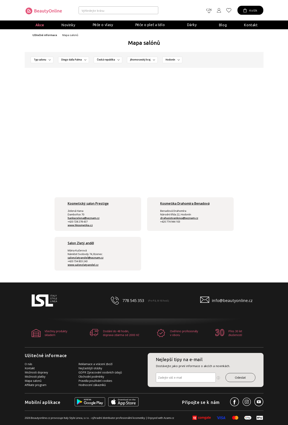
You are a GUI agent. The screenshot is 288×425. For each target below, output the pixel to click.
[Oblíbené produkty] (228, 10)
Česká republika (106, 59)
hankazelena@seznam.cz (84, 218)
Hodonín (170, 59)
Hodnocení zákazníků (92, 385)
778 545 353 (133, 300)
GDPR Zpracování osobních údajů (100, 372)
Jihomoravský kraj (140, 59)
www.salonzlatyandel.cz (83, 265)
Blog (223, 25)
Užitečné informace (44, 35)
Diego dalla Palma (71, 59)
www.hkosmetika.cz (80, 225)
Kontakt (251, 25)
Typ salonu (40, 59)
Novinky (68, 25)
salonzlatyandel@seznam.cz (85, 257)
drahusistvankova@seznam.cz (179, 218)
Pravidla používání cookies (95, 381)
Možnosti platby (35, 376)
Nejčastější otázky (90, 368)
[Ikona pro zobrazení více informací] (218, 377)
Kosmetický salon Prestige (88, 203)
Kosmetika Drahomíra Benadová (185, 203)
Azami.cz (169, 418)
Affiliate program (35, 385)
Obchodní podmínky (91, 376)
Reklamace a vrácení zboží (95, 364)
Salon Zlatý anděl (81, 243)
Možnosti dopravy (36, 372)
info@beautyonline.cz (232, 300)
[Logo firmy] (44, 11)
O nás (28, 364)
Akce (39, 25)
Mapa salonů (33, 381)
